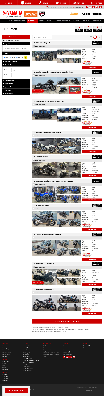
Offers (42, 21)
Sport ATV (5, 376)
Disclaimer (86, 348)
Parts (44, 348)
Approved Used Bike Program (31, 360)
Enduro (4, 363)
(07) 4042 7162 (78, 7)
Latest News (96, 21)
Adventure (5, 367)
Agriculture (5, 369)
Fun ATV (4, 374)
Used (18, 57)
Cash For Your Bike (28, 362)
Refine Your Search (9, 37)
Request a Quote (28, 370)
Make (5, 70)
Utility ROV (5, 380)
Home (10, 21)
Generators (26, 356)
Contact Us (66, 346)
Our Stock (32, 21)
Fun (3, 365)
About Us (86, 21)
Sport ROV (5, 378)
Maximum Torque (7, 350)
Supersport (5, 348)
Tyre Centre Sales (48, 350)
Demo (12, 57)
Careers (65, 350)
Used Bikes (26, 354)
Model (5, 75)
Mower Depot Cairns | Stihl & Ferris (51, 355)
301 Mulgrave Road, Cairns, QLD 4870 (59, 7)
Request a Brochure (28, 368)
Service (50, 21)
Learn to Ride (66, 352)
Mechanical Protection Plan (51, 352)
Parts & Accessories (64, 21)
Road (3, 346)
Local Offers (26, 348)
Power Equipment (28, 358)
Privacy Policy (87, 346)
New (6, 57)
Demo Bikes (26, 352)
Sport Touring (6, 354)
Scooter (4, 356)
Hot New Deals (27, 346)
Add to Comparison (40, 46)
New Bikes (26, 350)
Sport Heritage (6, 352)
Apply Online (26, 366)
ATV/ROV (5, 372)
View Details (92, 67)
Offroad (4, 359)
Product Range (20, 21)
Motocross (5, 361)
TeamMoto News (68, 354)
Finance (77, 21)
